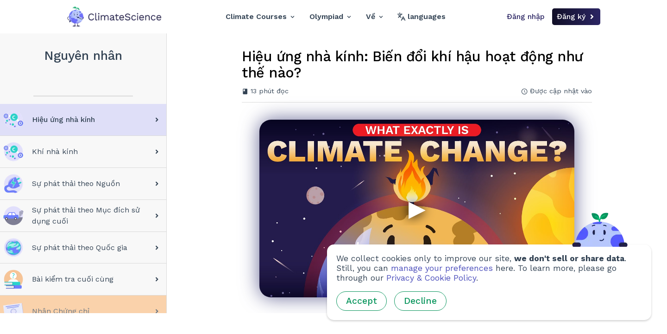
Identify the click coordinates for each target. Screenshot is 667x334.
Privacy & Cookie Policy (431, 278)
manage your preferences (442, 268)
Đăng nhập (526, 16)
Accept (361, 300)
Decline (420, 300)
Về (374, 16)
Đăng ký (576, 16)
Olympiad (330, 16)
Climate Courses (260, 16)
